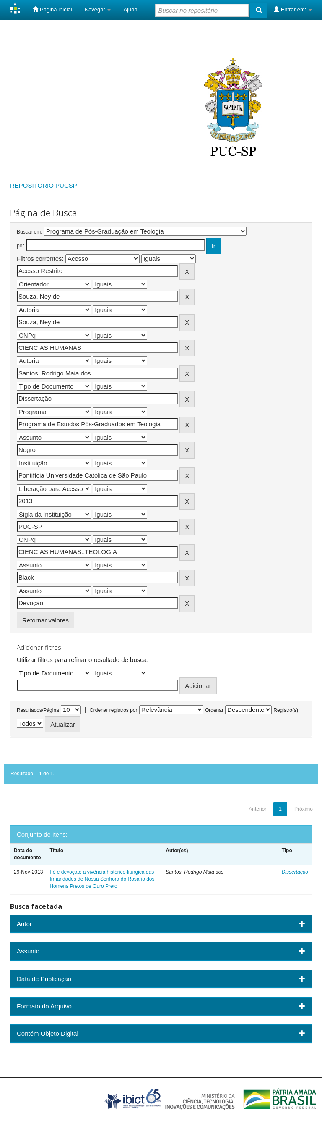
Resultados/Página (38, 710)
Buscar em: (29, 232)
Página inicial (52, 9)
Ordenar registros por (113, 710)
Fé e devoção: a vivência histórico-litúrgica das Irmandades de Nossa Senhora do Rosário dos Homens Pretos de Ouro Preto (101, 879)
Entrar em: (293, 9)
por (20, 246)
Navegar (98, 9)
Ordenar (214, 710)
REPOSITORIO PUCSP (43, 185)
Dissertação (295, 872)
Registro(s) (285, 710)
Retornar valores (45, 620)
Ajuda (130, 9)
